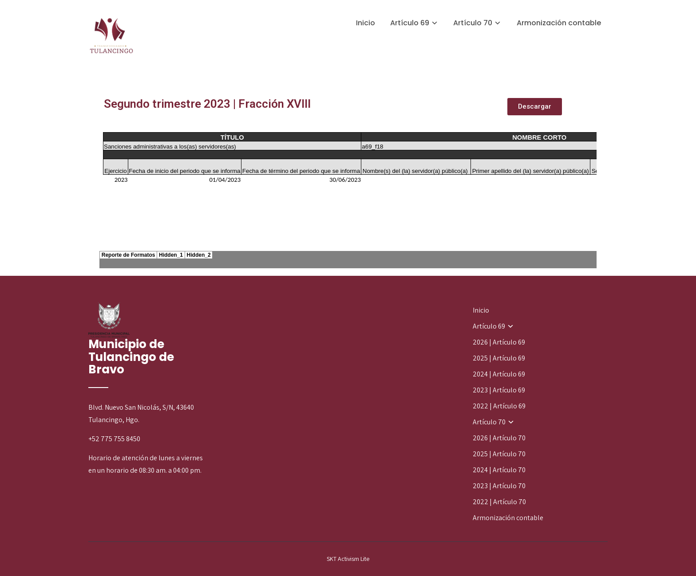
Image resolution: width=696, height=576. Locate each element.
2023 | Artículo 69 (499, 390)
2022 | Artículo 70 (499, 501)
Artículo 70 (472, 23)
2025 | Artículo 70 (499, 453)
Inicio (365, 23)
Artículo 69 (409, 23)
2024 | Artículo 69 (499, 374)
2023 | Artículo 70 (499, 485)
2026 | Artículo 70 (499, 438)
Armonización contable (559, 23)
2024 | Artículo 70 (499, 469)
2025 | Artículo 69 (499, 358)
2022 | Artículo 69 (499, 406)
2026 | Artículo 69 (499, 342)
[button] (534, 106)
